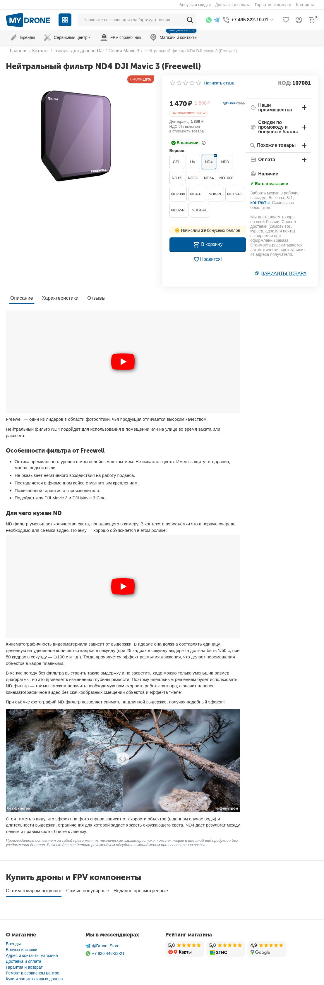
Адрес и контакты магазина (32, 953)
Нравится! (208, 259)
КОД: (285, 83)
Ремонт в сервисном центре (32, 970)
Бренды (13, 941)
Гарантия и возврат (24, 964)
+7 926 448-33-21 (104, 950)
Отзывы (92, 297)
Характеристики (58, 297)
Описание (21, 297)
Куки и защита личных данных (35, 976)
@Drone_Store (102, 943)
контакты (259, 201)
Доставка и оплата (23, 958)
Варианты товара (286, 273)
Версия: (177, 150)
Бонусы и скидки (21, 947)
